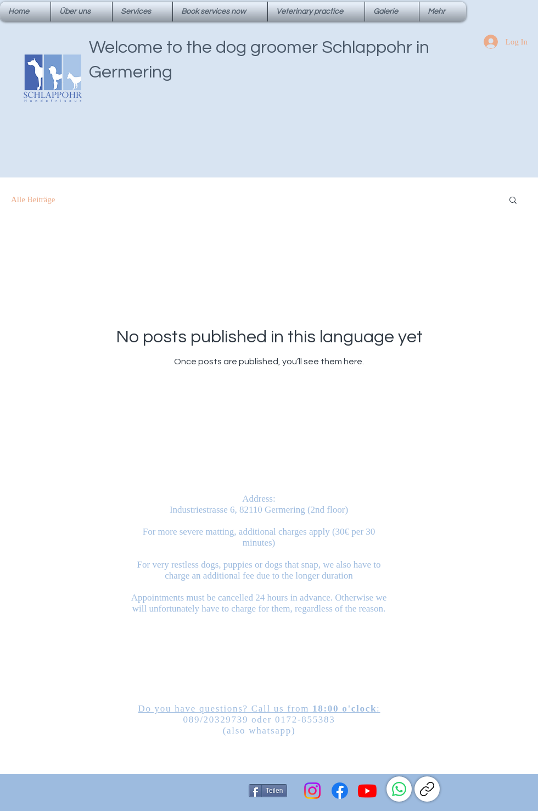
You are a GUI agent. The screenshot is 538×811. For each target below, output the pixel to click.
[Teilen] (268, 790)
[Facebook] (340, 791)
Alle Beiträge (33, 199)
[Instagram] (312, 791)
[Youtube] (367, 791)
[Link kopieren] (427, 789)
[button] (513, 201)
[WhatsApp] (399, 789)
